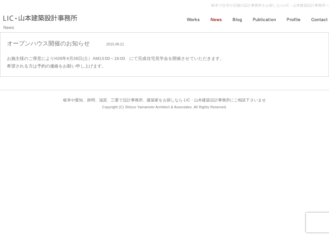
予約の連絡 (48, 66)
